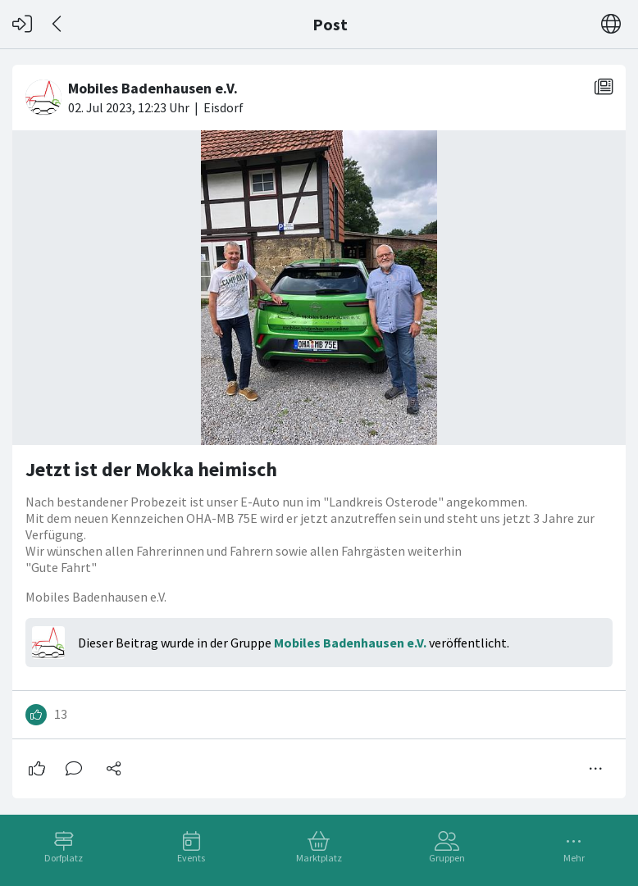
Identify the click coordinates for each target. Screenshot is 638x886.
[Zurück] (58, 24)
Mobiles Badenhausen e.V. (350, 642)
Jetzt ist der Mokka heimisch (151, 469)
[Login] (22, 24)
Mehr (574, 858)
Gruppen (447, 858)
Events (191, 858)
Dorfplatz (63, 858)
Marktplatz (319, 858)
